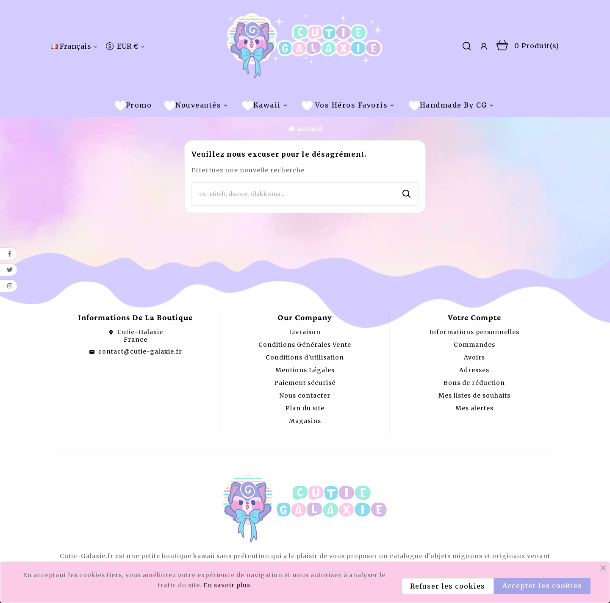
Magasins (305, 421)
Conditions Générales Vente (304, 345)
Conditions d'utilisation (305, 357)
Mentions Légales (305, 370)
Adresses (474, 370)
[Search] (406, 194)
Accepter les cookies (542, 585)
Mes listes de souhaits (474, 395)
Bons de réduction (474, 383)
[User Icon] (484, 46)
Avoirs (474, 357)
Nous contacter (304, 395)
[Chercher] (294, 194)
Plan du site (305, 408)
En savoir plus (226, 585)
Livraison (305, 332)
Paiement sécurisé (305, 383)
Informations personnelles (474, 332)
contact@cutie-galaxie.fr (140, 351)
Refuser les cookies (447, 586)
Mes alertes (474, 408)
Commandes (474, 345)
